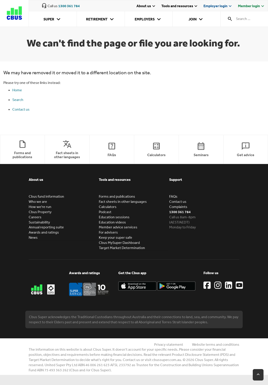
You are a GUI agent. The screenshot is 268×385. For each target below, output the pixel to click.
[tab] (64, 183)
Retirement (100, 19)
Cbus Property (40, 212)
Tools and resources (180, 6)
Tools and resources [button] (115, 179)
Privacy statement (168, 344)
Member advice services (118, 227)
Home (17, 90)
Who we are (38, 201)
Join (196, 19)
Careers (35, 217)
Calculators (108, 206)
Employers (148, 19)
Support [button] (175, 179)
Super (52, 19)
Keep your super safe (115, 237)
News (33, 237)
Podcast (105, 212)
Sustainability (39, 222)
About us (146, 6)
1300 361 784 (69, 6)
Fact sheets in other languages (123, 201)
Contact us (21, 109)
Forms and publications (117, 196)
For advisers (108, 232)
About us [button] (36, 179)
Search (17, 99)
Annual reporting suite (46, 227)
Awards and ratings (44, 232)
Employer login (218, 6)
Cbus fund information (46, 196)
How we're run (40, 206)
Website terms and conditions (215, 344)
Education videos (112, 222)
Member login (251, 6)
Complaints (178, 206)
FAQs (173, 196)
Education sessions (114, 217)
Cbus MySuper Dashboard (119, 242)
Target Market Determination (122, 247)
